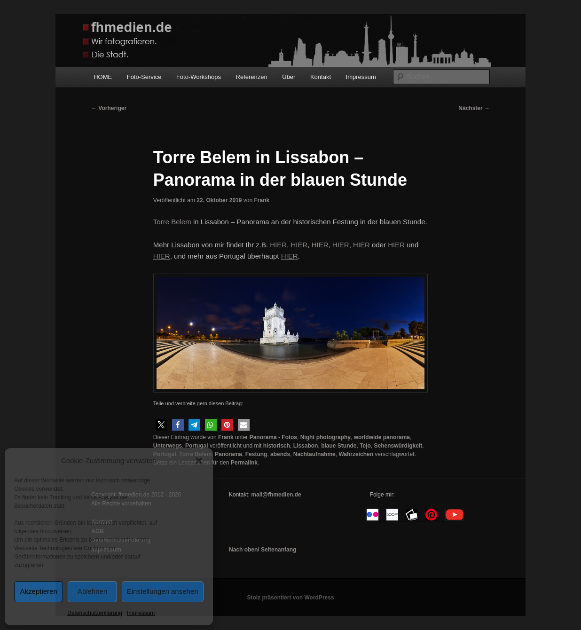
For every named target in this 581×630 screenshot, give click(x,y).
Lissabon (305, 445)
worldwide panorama (382, 437)
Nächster (474, 108)
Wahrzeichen (355, 454)
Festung (256, 454)
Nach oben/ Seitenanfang (262, 549)
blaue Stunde (338, 445)
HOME (103, 76)
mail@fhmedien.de (276, 494)
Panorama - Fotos (273, 437)
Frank (261, 200)
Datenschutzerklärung (94, 613)
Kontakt (320, 76)
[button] (199, 460)
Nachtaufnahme (314, 454)
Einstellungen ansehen (162, 591)
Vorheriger (108, 108)
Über (288, 76)
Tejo (365, 445)
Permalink (244, 462)
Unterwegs (167, 445)
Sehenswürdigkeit (398, 445)
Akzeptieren (38, 591)
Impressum (141, 613)
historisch (276, 445)
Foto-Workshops (198, 76)
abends (280, 454)
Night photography (325, 437)
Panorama (228, 454)
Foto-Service (144, 76)
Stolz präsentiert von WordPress (290, 597)
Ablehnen (92, 591)
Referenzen (251, 76)
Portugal (196, 445)
